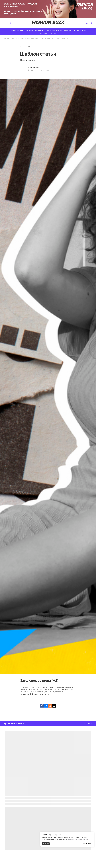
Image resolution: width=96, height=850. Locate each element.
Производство (44, 33)
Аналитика (29, 30)
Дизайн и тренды (69, 30)
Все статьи (20, 30)
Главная (6, 38)
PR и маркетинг (81, 30)
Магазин (53, 33)
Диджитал (21, 38)
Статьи (13, 38)
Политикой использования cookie (77, 839)
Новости (13, 30)
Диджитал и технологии (54, 30)
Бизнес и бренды (40, 30)
